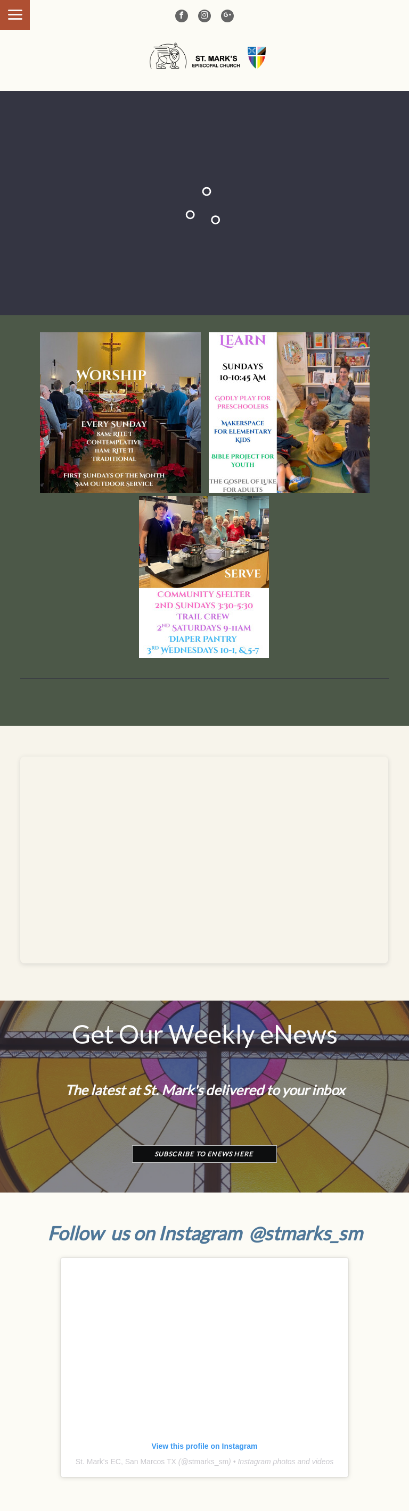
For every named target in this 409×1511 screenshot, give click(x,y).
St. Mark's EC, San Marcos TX (126, 1461)
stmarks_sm (208, 1461)
